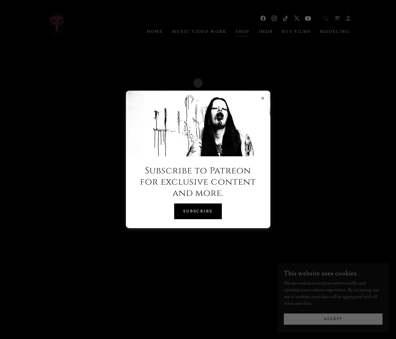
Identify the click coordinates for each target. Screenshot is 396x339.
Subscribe (198, 211)
